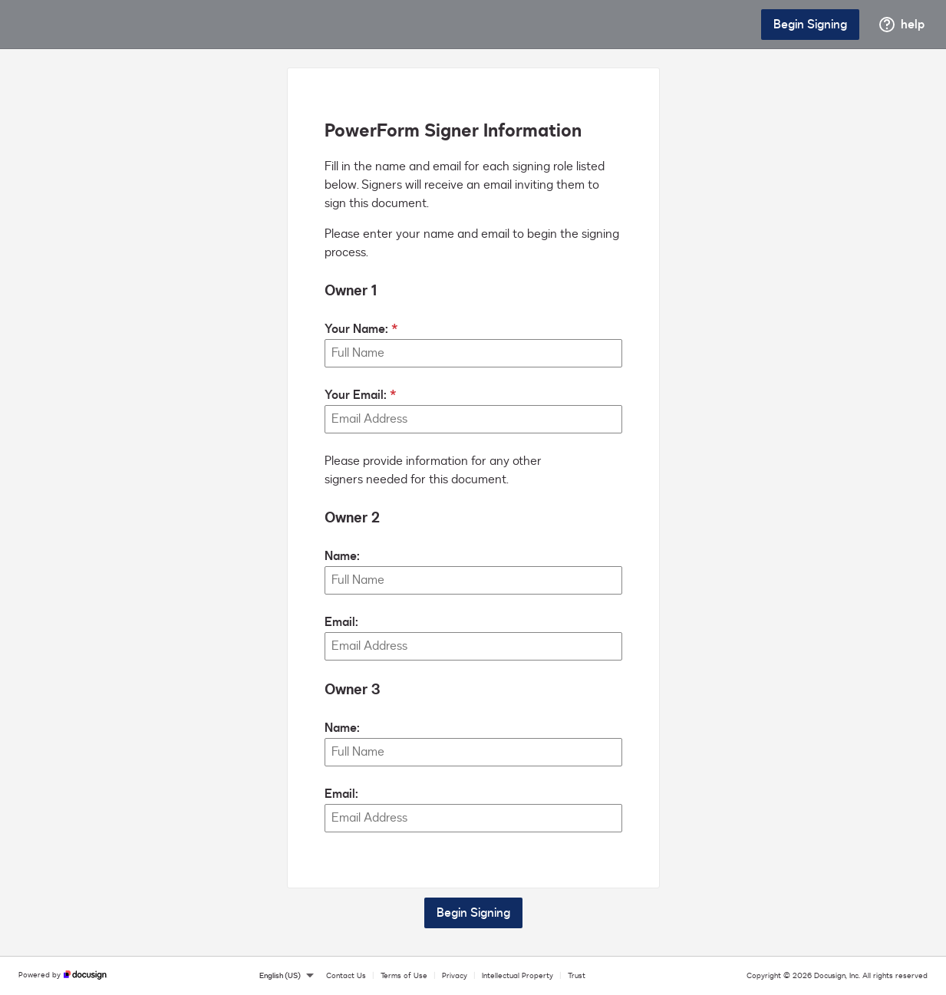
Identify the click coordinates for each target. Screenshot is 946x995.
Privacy (454, 975)
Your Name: (356, 329)
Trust (576, 975)
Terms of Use (404, 975)
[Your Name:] (473, 353)
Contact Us (346, 975)
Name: (342, 556)
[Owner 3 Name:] (473, 752)
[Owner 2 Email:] (473, 646)
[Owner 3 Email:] (473, 818)
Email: (341, 622)
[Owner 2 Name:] (473, 580)
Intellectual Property (517, 975)
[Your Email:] (473, 419)
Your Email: (356, 395)
